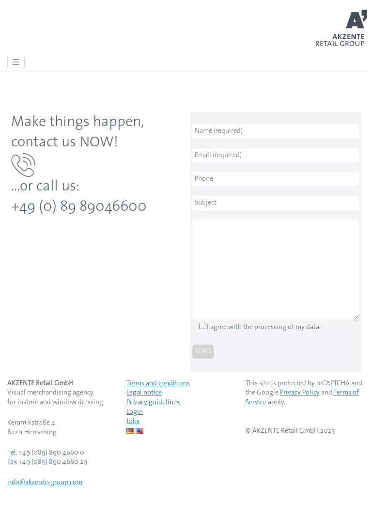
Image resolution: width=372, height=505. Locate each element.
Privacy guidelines (153, 402)
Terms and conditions (158, 383)
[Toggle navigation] (16, 62)
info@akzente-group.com (44, 482)
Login (134, 412)
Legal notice (144, 392)
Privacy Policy (300, 392)
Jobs (133, 421)
